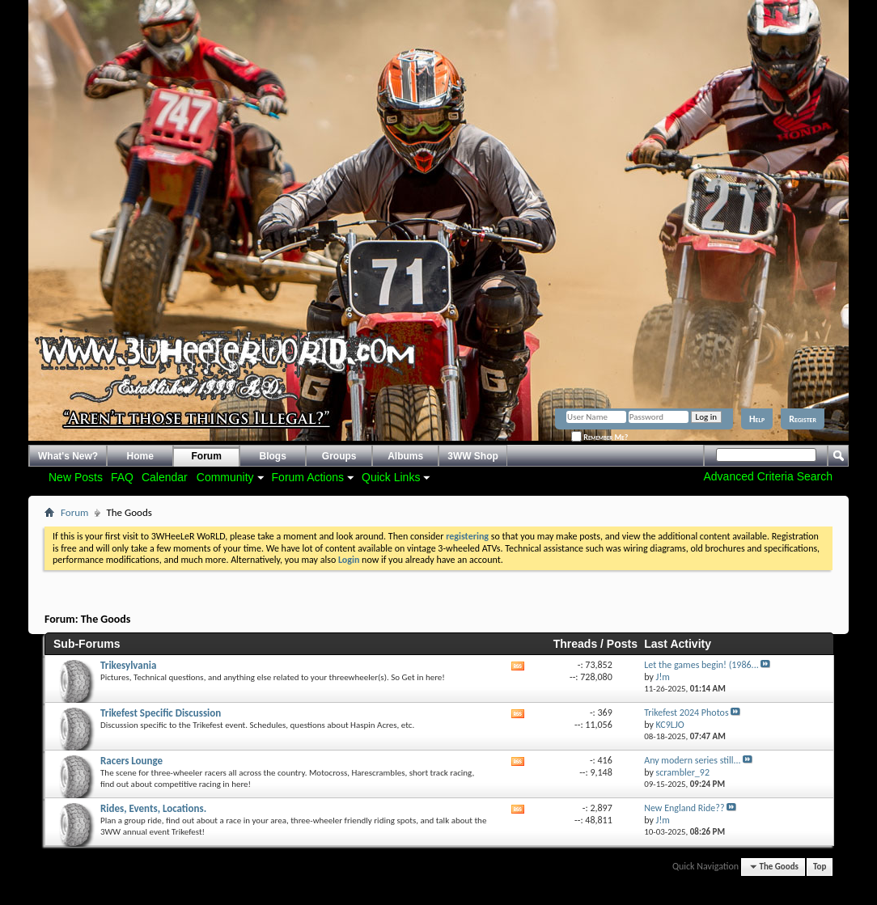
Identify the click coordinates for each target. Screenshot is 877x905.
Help (757, 419)
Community (225, 477)
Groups (339, 456)
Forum (207, 456)
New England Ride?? (684, 808)
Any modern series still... (692, 760)
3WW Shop (472, 456)
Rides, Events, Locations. (153, 808)
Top (819, 866)
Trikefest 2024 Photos (686, 712)
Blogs (273, 456)
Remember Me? (599, 437)
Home (140, 456)
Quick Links (391, 477)
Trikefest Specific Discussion (160, 713)
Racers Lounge (131, 761)
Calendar (165, 477)
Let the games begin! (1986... (701, 664)
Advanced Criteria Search (768, 476)
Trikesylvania (128, 665)
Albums (405, 456)
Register (802, 419)
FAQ (122, 477)
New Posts (76, 477)
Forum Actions (308, 477)
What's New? (68, 456)
